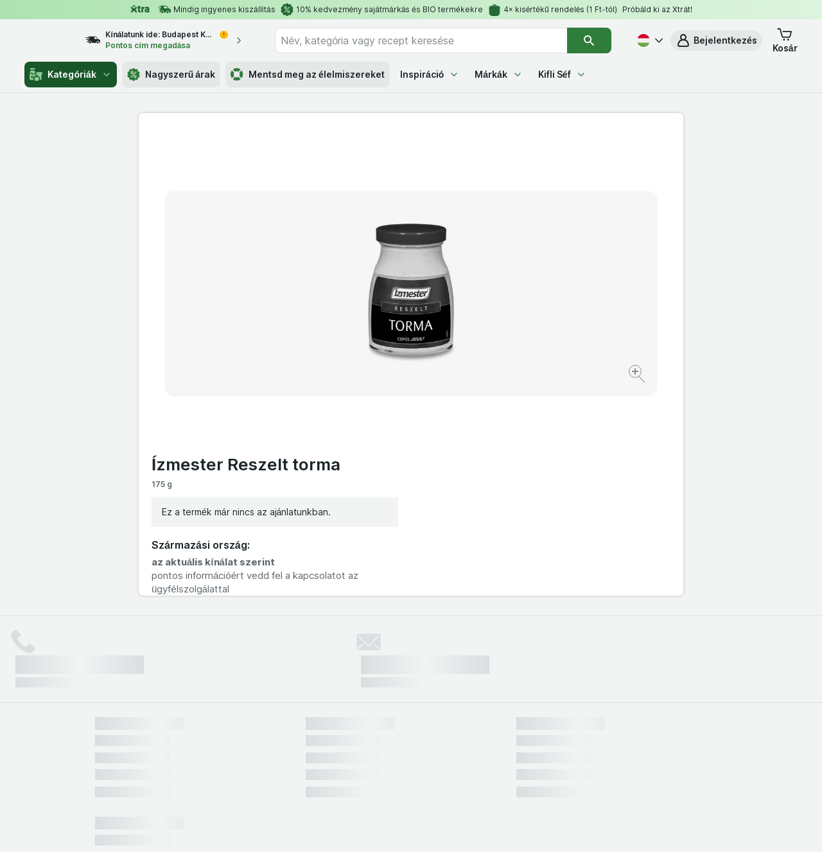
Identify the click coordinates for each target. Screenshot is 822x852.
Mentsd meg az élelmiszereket (308, 74)
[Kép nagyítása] (365, 334)
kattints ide (260, 742)
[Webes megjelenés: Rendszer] (359, 826)
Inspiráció (429, 74)
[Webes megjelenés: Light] (422, 826)
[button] (716, 40)
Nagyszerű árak (171, 74)
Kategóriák (70, 74)
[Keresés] (589, 40)
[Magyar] (648, 40)
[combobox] (432, 40)
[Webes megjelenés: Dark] (474, 826)
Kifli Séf (562, 74)
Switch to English (433, 773)
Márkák (499, 74)
